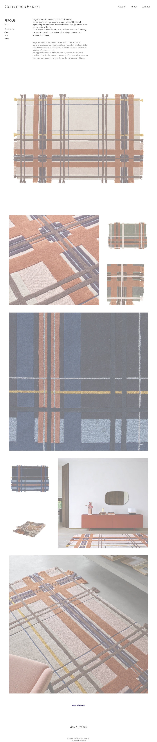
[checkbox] (16, 201)
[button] (141, 201)
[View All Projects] (79, 705)
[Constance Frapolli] (22, 6)
